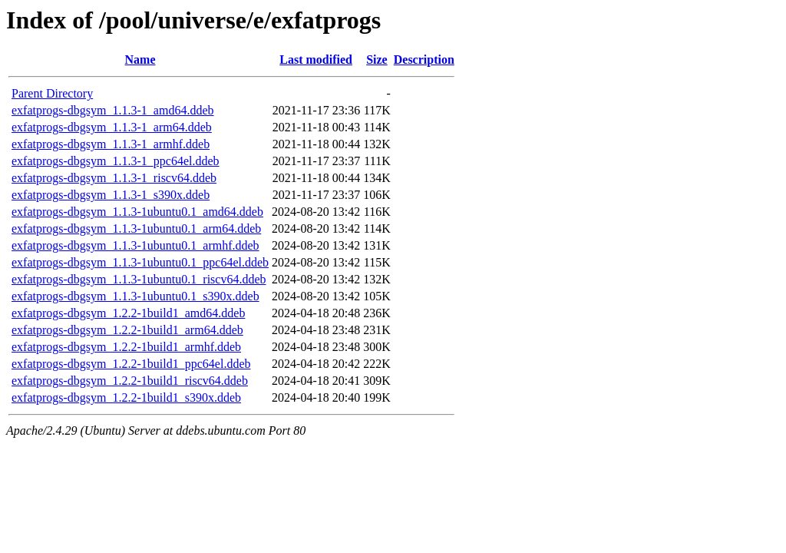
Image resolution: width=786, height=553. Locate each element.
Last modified (315, 59)
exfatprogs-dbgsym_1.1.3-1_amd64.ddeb (113, 110)
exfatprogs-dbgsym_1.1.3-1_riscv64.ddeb (114, 177)
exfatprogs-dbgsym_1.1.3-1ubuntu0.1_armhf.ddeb (135, 245)
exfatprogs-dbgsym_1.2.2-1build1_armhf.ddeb (126, 346)
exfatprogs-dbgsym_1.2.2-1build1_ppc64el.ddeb (131, 363)
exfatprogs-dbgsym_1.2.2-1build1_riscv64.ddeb (130, 380)
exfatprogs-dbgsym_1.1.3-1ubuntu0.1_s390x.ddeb (135, 296)
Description (424, 59)
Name (140, 59)
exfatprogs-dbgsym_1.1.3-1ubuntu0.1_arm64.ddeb (136, 228)
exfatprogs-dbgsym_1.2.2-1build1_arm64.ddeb (127, 329)
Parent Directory (52, 93)
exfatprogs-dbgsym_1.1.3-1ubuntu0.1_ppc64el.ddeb (140, 262)
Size (377, 59)
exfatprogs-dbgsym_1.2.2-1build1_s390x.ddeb (126, 397)
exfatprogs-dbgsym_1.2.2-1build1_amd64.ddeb (128, 313)
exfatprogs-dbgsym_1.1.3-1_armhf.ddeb (111, 144)
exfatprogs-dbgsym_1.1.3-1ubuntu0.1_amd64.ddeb (137, 211)
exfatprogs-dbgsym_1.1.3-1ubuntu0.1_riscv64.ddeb (139, 279)
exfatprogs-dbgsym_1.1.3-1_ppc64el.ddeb (116, 160)
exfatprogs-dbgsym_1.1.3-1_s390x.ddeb (111, 194)
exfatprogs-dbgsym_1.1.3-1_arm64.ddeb (112, 127)
